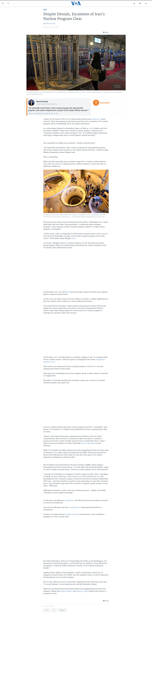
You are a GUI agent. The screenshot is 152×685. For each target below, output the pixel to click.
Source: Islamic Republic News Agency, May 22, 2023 (43, 113)
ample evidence (66, 591)
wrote (73, 238)
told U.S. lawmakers (88, 443)
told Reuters (69, 500)
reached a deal (70, 514)
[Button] (106, 32)
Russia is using (82, 591)
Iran (45, 10)
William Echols (50, 23)
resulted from (74, 507)
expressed (96, 119)
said (68, 292)
